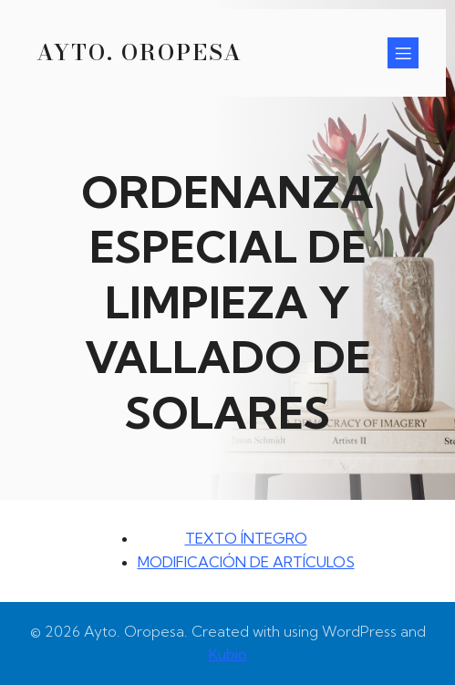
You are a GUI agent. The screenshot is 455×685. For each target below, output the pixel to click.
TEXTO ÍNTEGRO (246, 538)
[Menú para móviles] (403, 52)
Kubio (228, 654)
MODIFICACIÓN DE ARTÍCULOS (246, 562)
